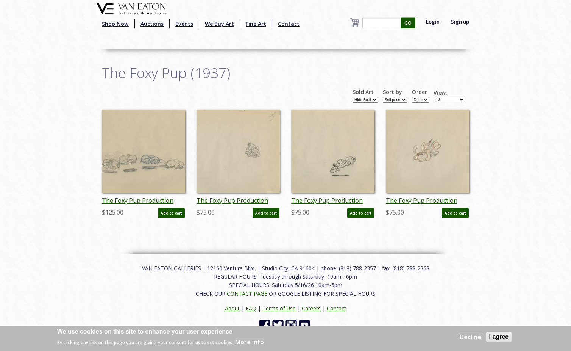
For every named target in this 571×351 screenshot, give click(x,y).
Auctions (152, 23)
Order (419, 92)
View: (440, 93)
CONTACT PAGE (247, 293)
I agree (499, 337)
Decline (470, 337)
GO (408, 23)
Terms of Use (279, 308)
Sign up (460, 21)
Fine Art (256, 23)
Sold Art (363, 92)
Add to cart (171, 213)
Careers (311, 308)
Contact (289, 23)
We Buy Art (219, 23)
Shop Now (115, 23)
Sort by (392, 92)
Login (433, 21)
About (232, 308)
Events (184, 23)
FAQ (251, 308)
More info (249, 342)
